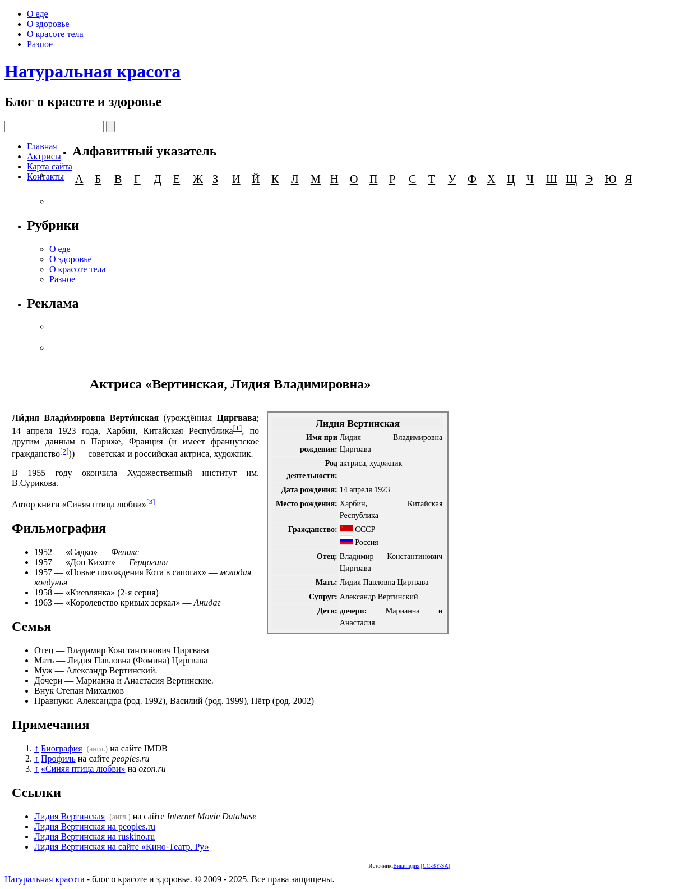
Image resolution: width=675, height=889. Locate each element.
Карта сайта (49, 166)
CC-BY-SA (436, 866)
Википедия (406, 866)
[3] (150, 501)
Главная (42, 146)
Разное (40, 44)
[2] (64, 451)
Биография (61, 748)
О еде (37, 14)
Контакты (45, 176)
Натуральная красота (92, 71)
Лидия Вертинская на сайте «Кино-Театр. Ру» (121, 846)
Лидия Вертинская (69, 816)
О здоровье (48, 24)
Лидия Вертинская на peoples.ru (94, 826)
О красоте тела (55, 34)
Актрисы (44, 156)
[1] (237, 428)
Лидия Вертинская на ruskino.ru (94, 836)
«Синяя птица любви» (83, 768)
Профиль (58, 758)
